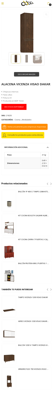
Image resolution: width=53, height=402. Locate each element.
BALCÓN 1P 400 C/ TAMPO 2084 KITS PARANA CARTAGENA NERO (34, 191)
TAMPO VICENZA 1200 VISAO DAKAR (33, 297)
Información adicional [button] (26, 147)
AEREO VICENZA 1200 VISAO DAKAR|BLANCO (34, 321)
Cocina (17, 119)
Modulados (26, 119)
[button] (48, 3)
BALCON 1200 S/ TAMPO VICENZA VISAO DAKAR (34, 345)
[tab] (26, 147)
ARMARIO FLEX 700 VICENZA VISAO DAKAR (34, 369)
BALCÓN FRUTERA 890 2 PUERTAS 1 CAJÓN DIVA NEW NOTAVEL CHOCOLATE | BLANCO (34, 263)
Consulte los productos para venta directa (25, 135)
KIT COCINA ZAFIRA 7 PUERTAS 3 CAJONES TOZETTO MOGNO (34, 239)
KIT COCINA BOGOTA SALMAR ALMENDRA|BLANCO (34, 215)
